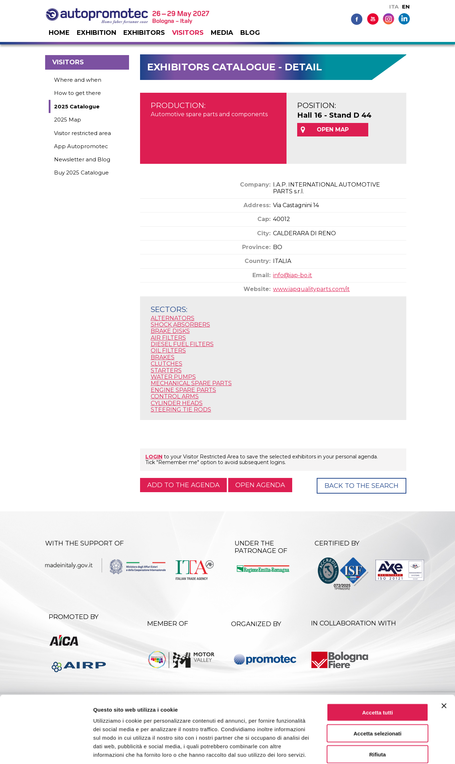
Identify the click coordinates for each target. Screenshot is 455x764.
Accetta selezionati (377, 698)
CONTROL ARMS (175, 396)
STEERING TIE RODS (181, 409)
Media (222, 33)
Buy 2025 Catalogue (81, 172)
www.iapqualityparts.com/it (311, 289)
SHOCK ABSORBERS (180, 324)
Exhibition (96, 33)
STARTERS (166, 370)
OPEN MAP (333, 129)
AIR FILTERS (168, 337)
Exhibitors (144, 33)
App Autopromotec (81, 146)
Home (59, 33)
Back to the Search (361, 486)
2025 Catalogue (77, 106)
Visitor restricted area (82, 133)
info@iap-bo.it (292, 275)
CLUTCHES (166, 363)
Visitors (188, 33)
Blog (250, 33)
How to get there (77, 93)
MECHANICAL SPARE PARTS (191, 383)
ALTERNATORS (172, 318)
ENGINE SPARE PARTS (183, 390)
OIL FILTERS (168, 350)
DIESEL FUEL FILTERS (182, 344)
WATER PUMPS (173, 376)
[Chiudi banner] (443, 670)
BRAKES (163, 357)
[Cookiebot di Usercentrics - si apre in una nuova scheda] (46, 750)
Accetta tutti (377, 677)
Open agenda (260, 485)
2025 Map (67, 119)
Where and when (77, 79)
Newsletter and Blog (82, 159)
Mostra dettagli (374, 750)
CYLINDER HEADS (177, 403)
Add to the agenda (183, 485)
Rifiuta (377, 719)
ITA (393, 6)
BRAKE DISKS (170, 331)
